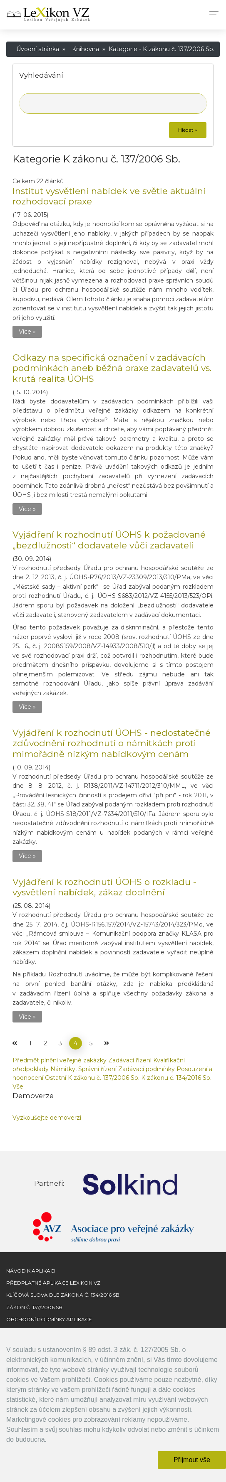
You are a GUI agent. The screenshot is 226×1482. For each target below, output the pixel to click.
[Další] (106, 1043)
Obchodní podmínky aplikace (49, 1319)
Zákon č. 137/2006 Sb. (35, 1307)
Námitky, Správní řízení (83, 1069)
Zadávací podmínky (146, 1069)
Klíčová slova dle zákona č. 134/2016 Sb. (63, 1295)
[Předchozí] (14, 1043)
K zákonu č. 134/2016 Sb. (176, 1077)
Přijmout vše (192, 1459)
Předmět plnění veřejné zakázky (59, 1060)
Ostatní (55, 1077)
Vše (17, 1086)
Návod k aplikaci (30, 1271)
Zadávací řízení (129, 1060)
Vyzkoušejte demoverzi (46, 1117)
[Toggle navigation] (211, 14)
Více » (27, 331)
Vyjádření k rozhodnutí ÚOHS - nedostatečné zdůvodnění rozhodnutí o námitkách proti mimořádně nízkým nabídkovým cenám (111, 743)
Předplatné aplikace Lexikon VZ (53, 1283)
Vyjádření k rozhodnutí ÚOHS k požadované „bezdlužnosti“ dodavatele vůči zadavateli (109, 539)
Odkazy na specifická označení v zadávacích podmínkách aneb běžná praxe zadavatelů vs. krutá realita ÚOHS (111, 367)
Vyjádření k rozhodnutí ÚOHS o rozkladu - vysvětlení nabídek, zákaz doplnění (104, 887)
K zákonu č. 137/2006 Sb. (103, 1077)
